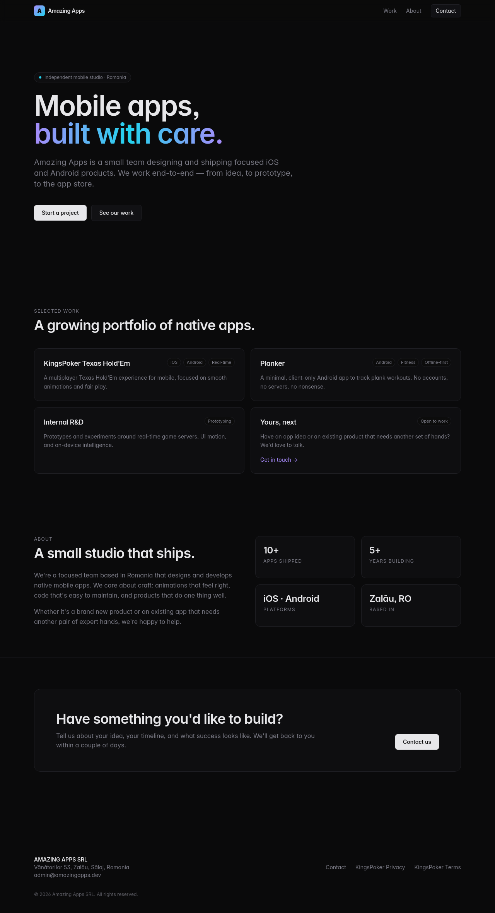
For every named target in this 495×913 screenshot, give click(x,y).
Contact (446, 10)
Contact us (417, 741)
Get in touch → (279, 459)
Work (390, 10)
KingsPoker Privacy (380, 867)
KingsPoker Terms (437, 867)
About (413, 10)
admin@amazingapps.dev (67, 875)
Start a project (60, 212)
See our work (116, 212)
